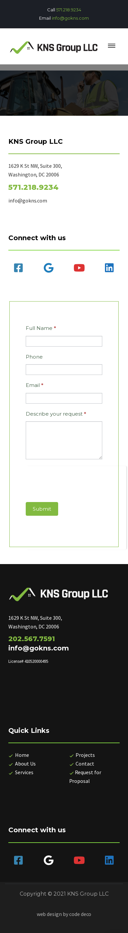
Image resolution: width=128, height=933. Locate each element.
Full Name (41, 328)
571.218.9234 (68, 9)
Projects (85, 755)
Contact (85, 763)
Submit (42, 509)
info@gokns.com (70, 18)
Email (34, 385)
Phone (34, 357)
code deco (80, 914)
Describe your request (56, 414)
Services (23, 772)
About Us (25, 763)
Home (18, 755)
